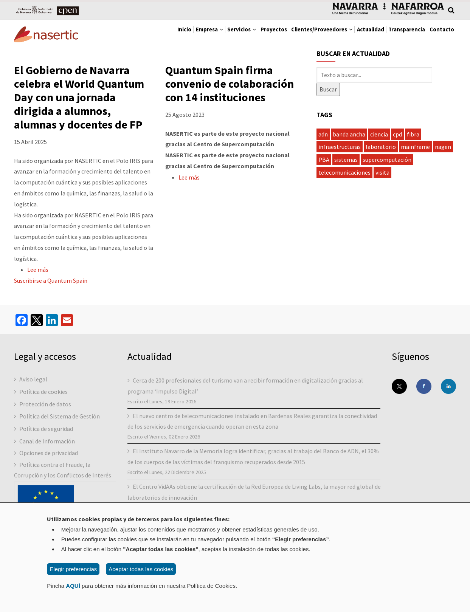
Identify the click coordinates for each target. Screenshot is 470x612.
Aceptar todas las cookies (141, 569)
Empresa (146, 34)
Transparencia (393, 34)
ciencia (379, 136)
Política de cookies (43, 394)
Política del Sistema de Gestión (59, 418)
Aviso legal (33, 381)
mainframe (415, 149)
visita (382, 174)
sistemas (346, 162)
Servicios (188, 34)
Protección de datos (45, 406)
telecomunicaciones (344, 174)
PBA (323, 162)
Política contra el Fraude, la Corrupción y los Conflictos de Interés (62, 472)
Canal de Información (47, 443)
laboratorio (381, 149)
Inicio (112, 34)
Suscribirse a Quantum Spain (50, 283)
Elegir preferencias (73, 569)
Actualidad (347, 34)
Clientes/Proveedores (288, 34)
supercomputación (387, 162)
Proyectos (229, 34)
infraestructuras (339, 149)
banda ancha (349, 136)
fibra (413, 136)
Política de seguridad (46, 431)
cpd (397, 136)
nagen (443, 149)
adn (323, 136)
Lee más (37, 272)
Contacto (437, 34)
